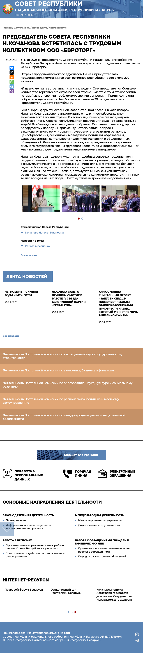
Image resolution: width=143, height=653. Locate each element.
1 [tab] (79, 219)
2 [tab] (83, 219)
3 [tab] (76, 612)
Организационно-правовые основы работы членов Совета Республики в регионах (35, 547)
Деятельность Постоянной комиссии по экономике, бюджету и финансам (58, 370)
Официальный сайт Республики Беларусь (65, 591)
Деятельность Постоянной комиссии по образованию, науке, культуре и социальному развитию (67, 384)
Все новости (29, 255)
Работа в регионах (37, 246)
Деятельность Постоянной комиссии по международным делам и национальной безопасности (64, 417)
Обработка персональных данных (23, 475)
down (7, 529)
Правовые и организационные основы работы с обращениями (104, 550)
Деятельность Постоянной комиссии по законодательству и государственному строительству (62, 356)
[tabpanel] (41, 199)
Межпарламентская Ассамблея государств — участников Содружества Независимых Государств (114, 594)
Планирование (16, 520)
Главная (7, 27)
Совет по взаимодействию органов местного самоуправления (36, 555)
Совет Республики (64, 6)
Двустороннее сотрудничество (99, 525)
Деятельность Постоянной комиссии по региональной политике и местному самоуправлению (61, 400)
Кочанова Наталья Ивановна (44, 232)
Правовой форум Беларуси (23, 589)
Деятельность (22, 27)
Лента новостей (58, 27)
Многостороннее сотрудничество (100, 520)
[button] (134, 9)
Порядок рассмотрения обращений (102, 556)
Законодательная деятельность (28, 515)
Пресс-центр (39, 27)
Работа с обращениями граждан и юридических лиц (102, 542)
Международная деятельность (99, 515)
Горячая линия (77, 473)
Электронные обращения (116, 473)
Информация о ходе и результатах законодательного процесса (28, 527)
